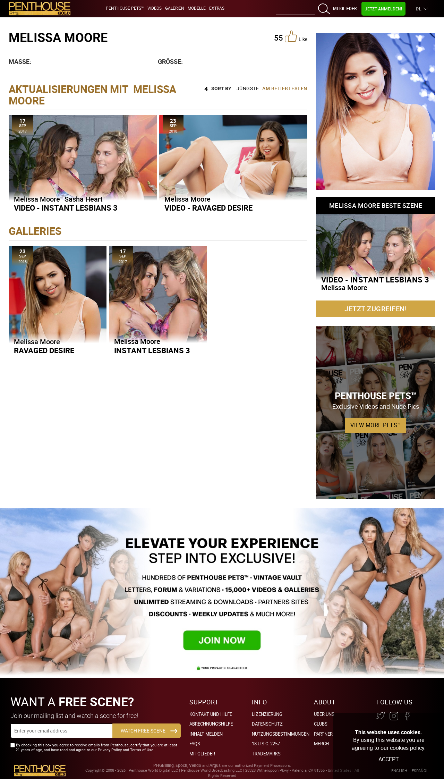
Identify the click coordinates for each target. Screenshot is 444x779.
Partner (323, 734)
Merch (321, 743)
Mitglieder (345, 8)
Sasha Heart (84, 199)
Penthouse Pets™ (125, 8)
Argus (215, 765)
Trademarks (266, 754)
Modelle (197, 8)
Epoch (181, 765)
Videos (154, 8)
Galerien (174, 8)
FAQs (194, 743)
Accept (388, 759)
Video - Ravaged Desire (208, 208)
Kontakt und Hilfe (210, 714)
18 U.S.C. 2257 (266, 743)
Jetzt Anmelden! (383, 8)
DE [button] (419, 8)
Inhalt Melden (206, 734)
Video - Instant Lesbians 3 (66, 208)
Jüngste (248, 88)
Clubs (320, 724)
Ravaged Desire (44, 350)
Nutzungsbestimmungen (280, 734)
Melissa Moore (37, 199)
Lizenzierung (267, 714)
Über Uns (324, 714)
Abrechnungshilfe (211, 724)
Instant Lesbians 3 (152, 350)
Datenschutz (267, 724)
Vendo (195, 765)
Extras (216, 8)
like (296, 36)
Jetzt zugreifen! (375, 308)
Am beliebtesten (284, 88)
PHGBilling (163, 765)
